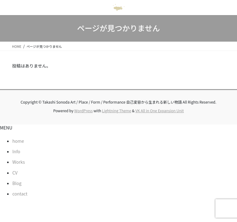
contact (19, 194)
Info (16, 151)
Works (18, 162)
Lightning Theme (116, 110)
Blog (17, 183)
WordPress (83, 110)
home (18, 141)
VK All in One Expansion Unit (159, 110)
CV (15, 173)
